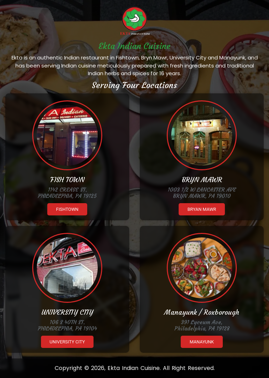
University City (67, 341)
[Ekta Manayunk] (202, 268)
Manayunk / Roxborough (201, 312)
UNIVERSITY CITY (67, 312)
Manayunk (201, 341)
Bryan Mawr (201, 209)
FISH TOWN (67, 180)
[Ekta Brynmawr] (202, 135)
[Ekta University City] (67, 268)
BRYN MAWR (202, 180)
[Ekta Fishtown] (67, 135)
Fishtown (67, 209)
